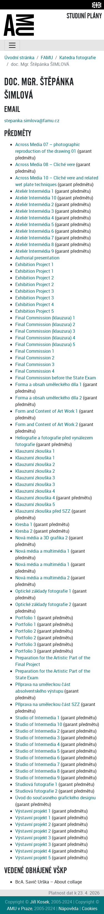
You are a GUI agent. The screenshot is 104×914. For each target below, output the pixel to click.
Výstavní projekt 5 (33, 858)
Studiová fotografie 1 (36, 784)
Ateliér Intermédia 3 (34, 211)
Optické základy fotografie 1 (43, 591)
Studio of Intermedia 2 (37, 731)
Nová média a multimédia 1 (42, 551)
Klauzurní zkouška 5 (35, 504)
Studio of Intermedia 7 (37, 764)
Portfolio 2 (25, 631)
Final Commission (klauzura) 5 (45, 344)
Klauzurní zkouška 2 (35, 464)
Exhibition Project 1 (34, 264)
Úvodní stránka (19, 57)
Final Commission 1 (34, 351)
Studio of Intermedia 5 (37, 751)
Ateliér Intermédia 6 (34, 231)
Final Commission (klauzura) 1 (45, 318)
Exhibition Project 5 (34, 311)
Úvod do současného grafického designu (55, 798)
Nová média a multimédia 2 (42, 578)
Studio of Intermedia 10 (38, 724)
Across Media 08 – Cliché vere (45, 164)
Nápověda (68, 908)
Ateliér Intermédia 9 (34, 251)
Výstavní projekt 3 (33, 838)
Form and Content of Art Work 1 (46, 411)
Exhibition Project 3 (34, 291)
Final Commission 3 (34, 364)
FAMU (47, 57)
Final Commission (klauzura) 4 (45, 338)
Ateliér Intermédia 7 (34, 238)
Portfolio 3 (25, 644)
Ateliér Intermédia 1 (34, 191)
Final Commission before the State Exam (55, 378)
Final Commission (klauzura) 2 (45, 324)
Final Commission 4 (34, 371)
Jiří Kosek (39, 902)
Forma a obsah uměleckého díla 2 (48, 398)
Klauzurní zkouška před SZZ (42, 511)
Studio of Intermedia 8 (37, 771)
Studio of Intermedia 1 (37, 718)
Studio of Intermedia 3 (37, 738)
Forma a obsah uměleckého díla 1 (48, 384)
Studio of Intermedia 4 (37, 744)
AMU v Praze (19, 908)
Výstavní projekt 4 (33, 851)
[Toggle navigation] (12, 45)
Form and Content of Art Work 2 (46, 424)
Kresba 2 (23, 531)
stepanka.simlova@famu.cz (31, 120)
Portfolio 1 (25, 618)
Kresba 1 (23, 524)
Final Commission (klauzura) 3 (45, 331)
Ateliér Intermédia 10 (35, 198)
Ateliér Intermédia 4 (34, 218)
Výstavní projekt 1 (33, 811)
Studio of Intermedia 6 (37, 758)
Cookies (89, 908)
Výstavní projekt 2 (33, 824)
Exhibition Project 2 (34, 278)
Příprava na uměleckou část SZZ (47, 704)
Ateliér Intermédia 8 (34, 244)
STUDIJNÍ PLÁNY (84, 16)
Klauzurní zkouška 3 (35, 478)
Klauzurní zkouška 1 (35, 451)
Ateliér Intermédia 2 (34, 204)
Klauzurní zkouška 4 (35, 491)
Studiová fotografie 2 (36, 791)
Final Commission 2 (34, 358)
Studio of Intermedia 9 (37, 778)
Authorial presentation (37, 258)
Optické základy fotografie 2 (43, 604)
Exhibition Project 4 (34, 304)
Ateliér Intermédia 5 (34, 224)
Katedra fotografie (77, 57)
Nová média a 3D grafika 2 (41, 538)
